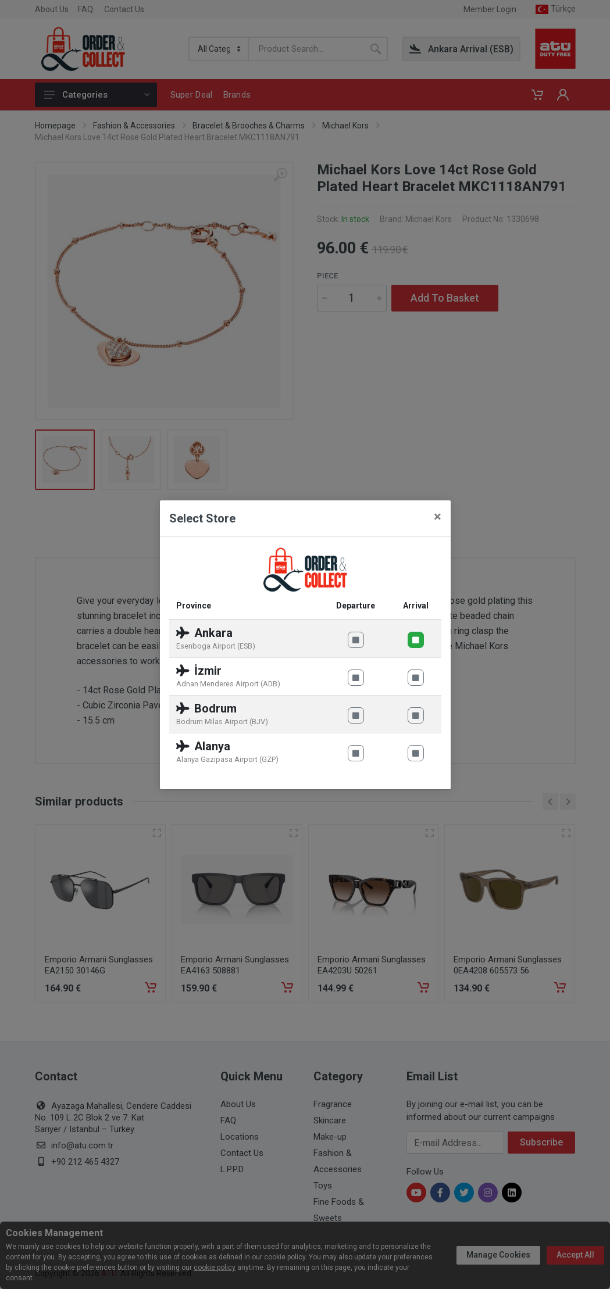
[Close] (437, 516)
